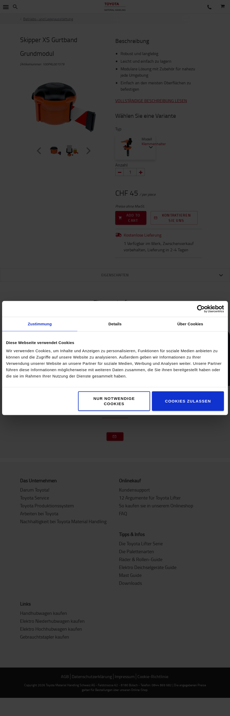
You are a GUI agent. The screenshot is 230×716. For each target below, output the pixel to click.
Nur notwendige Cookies (114, 401)
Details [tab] (115, 324)
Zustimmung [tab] (40, 324)
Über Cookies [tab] (190, 324)
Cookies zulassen (188, 401)
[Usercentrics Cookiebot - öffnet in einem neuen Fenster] (201, 309)
